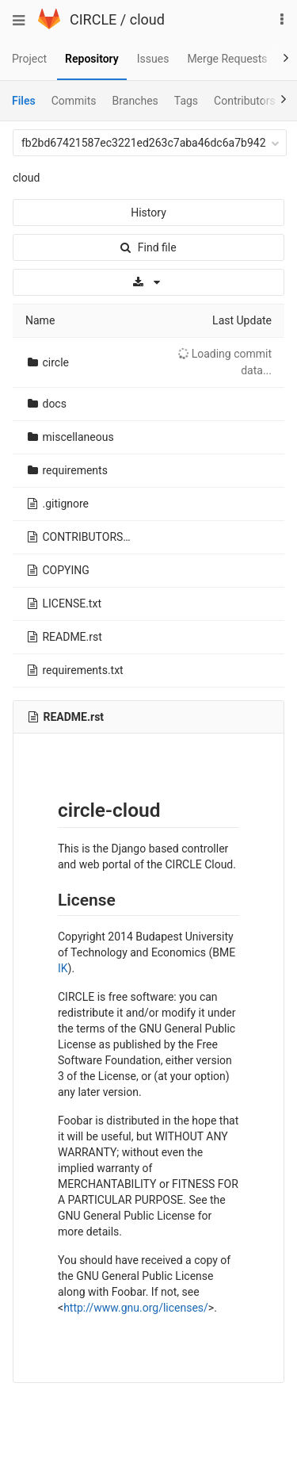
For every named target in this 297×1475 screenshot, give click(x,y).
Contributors (245, 100)
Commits (74, 100)
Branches (135, 100)
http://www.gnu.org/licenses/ (135, 1307)
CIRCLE (93, 19)
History (148, 212)
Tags (186, 100)
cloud (147, 19)
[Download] (148, 282)
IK (63, 968)
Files (24, 100)
